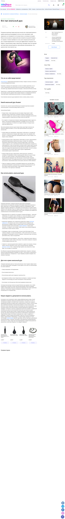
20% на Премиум (11, 9)
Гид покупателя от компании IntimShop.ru (11, 14)
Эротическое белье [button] (40, 9)
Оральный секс (54, 58)
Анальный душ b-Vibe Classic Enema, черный (14, 335)
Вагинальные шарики (49, 84)
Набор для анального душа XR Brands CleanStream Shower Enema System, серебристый (32, 336)
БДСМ (56, 82)
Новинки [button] (34, 9)
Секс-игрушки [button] (3, 9)
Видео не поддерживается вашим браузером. (54, 24)
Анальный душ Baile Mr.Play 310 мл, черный (23, 335)
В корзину (5, 342)
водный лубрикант (23, 225)
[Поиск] (49, 5)
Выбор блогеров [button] (48, 9)
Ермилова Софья (32, 27)
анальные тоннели (6, 246)
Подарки (47, 58)
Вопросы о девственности (50, 71)
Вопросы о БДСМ (48, 68)
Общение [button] (54, 9)
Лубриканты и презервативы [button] (22, 9)
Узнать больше (54, 47)
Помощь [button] (57, 9)
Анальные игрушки (23, 14)
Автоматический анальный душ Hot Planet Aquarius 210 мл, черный (5, 336)
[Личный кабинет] (53, 5)
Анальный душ (4, 81)
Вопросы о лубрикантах (50, 73)
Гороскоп (47, 60)
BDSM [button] (30, 9)
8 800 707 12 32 (61, 1)
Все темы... (53, 60)
